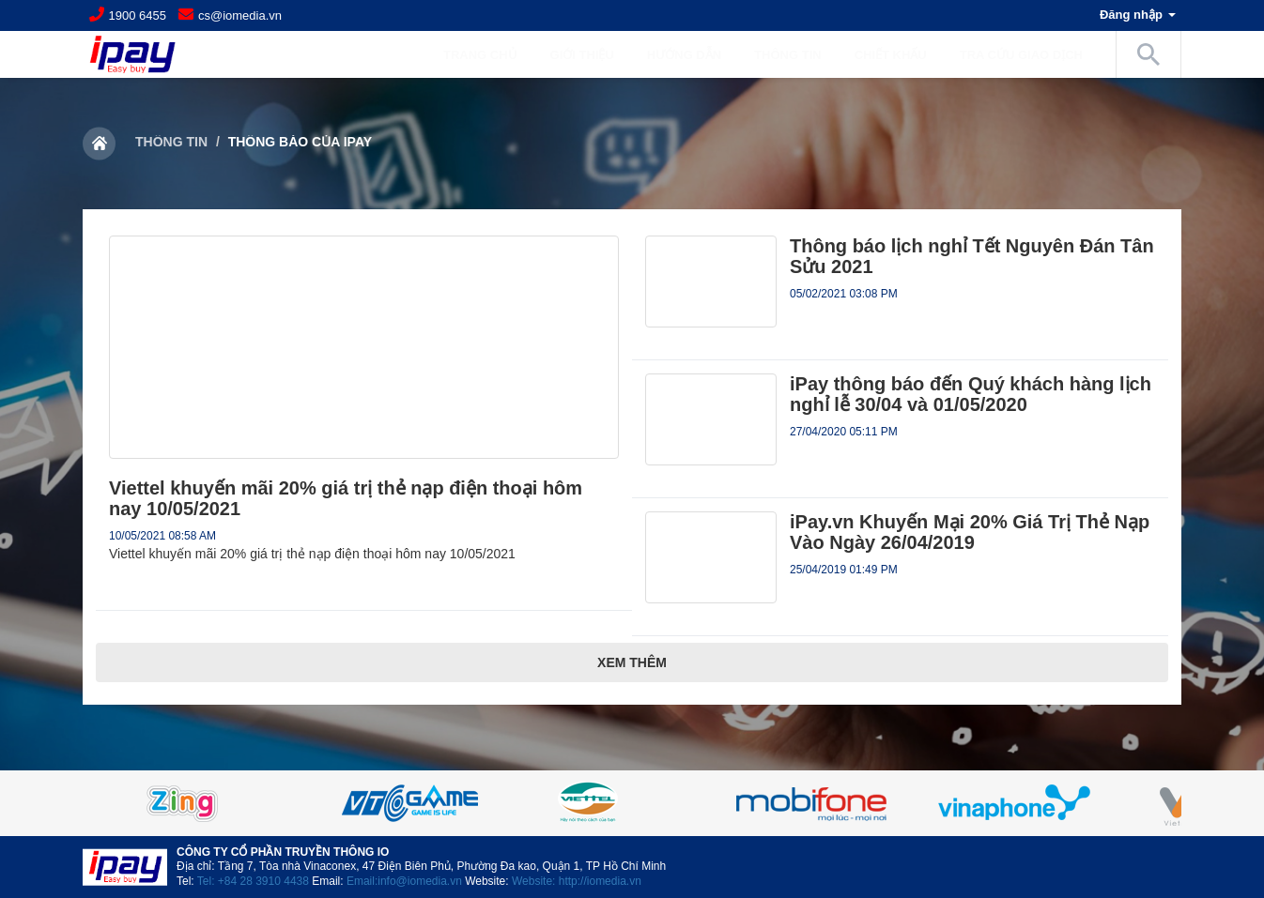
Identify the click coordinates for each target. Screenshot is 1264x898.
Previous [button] (129, 803)
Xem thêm (632, 662)
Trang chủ (480, 55)
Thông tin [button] (797, 54)
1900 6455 (137, 15)
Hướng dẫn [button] (693, 54)
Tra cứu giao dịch (1021, 55)
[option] (632, 803)
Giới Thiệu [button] (591, 54)
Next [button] (1134, 803)
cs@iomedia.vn (240, 15)
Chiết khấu (891, 55)
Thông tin (171, 141)
